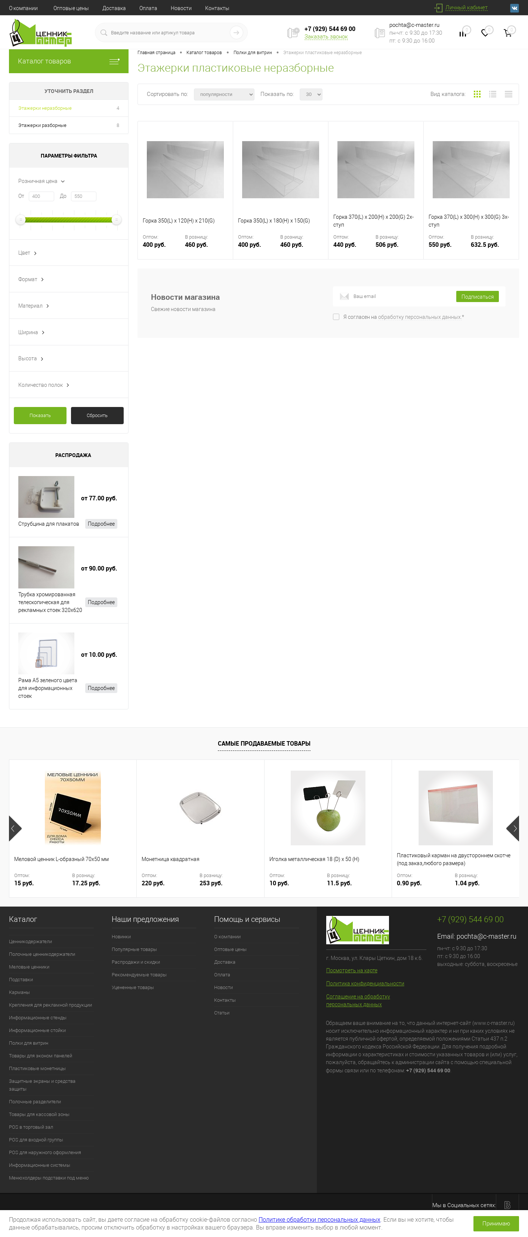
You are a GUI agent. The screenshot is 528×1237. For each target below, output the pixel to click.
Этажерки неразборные (45, 108)
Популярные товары (134, 949)
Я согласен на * (403, 317)
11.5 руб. (339, 883)
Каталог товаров (69, 61)
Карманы (19, 992)
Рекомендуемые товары (139, 975)
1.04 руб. (467, 883)
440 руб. (353, 249)
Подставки (21, 979)
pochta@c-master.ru (414, 25)
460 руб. (196, 245)
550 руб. (449, 249)
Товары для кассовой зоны (39, 1114)
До (63, 196)
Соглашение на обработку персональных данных (358, 1000)
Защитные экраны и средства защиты (42, 1085)
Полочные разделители (35, 1101)
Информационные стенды (38, 1017)
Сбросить (97, 415)
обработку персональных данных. (420, 317)
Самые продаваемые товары (264, 743)
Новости (181, 8)
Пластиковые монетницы (37, 1068)
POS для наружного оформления (45, 1152)
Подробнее (101, 524)
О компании (23, 8)
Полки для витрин (28, 1043)
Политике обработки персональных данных (319, 1219)
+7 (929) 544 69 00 (330, 29)
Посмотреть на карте (351, 970)
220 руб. (153, 883)
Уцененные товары (133, 987)
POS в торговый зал (31, 1127)
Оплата (148, 8)
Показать (40, 415)
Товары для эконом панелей (40, 1056)
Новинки (121, 936)
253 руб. (211, 883)
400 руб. (163, 249)
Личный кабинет (466, 7)
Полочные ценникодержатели (42, 954)
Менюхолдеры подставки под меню (49, 1178)
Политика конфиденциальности (365, 983)
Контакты (217, 8)
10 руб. (279, 883)
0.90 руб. (409, 883)
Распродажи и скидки (136, 962)
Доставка (114, 8)
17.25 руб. (86, 883)
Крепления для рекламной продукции (50, 1005)
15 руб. (24, 883)
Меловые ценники (29, 967)
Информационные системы (39, 1165)
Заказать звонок (326, 36)
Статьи (221, 1013)
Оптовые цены (71, 8)
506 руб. (387, 245)
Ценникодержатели (30, 941)
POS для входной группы (36, 1140)
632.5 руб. (485, 245)
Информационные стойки (37, 1030)
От (21, 196)
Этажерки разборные (42, 125)
